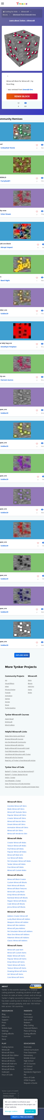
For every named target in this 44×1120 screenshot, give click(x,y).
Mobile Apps (7, 1028)
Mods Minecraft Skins (15, 809)
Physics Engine (10, 690)
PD (25, 1074)
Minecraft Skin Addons (16, 925)
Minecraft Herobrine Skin (17, 833)
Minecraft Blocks (8, 1061)
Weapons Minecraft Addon (17, 922)
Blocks (5, 15)
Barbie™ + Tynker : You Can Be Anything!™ (19, 771)
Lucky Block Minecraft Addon (18, 919)
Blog (3, 1014)
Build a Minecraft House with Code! (17, 748)
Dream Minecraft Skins (16, 824)
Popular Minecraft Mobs (16, 852)
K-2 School (28, 1066)
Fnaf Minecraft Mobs (15, 849)
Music (7, 705)
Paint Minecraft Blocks (16, 885)
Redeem (27, 1022)
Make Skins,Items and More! (15, 736)
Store (4, 1039)
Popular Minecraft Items (16, 959)
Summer (27, 1036)
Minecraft (25, 12)
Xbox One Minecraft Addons (18, 934)
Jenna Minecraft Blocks (16, 907)
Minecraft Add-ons (9, 1063)
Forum (4, 1036)
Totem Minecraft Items (16, 965)
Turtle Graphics (10, 708)
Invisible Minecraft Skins (17, 806)
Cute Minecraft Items (15, 977)
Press (4, 1022)
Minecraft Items (8, 1066)
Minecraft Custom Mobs (16, 870)
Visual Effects (9, 683)
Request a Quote (30, 1083)
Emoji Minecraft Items (16, 962)
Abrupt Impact (7, 247)
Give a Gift (28, 1020)
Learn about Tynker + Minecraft (22, 20)
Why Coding (29, 1025)
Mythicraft (8, 722)
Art (6, 680)
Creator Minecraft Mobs (16, 842)
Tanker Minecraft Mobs (16, 864)
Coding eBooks (8, 1033)
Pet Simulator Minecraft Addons (20, 931)
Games (7, 699)
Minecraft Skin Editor (10, 1055)
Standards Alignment (32, 1072)
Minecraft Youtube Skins (17, 812)
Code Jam (5, 1072)
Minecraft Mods (8, 1069)
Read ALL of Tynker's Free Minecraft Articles (20, 760)
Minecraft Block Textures (17, 888)
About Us (5, 1017)
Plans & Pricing (30, 1031)
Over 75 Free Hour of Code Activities (17, 784)
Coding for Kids (11, 12)
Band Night (5, 280)
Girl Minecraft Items (15, 974)
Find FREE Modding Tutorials (15, 751)
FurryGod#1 (5, 181)
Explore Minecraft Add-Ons (14, 745)
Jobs (3, 1025)
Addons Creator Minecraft (17, 916)
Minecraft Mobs (8, 1058)
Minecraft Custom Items (16, 953)
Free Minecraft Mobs (15, 867)
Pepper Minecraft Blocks (17, 901)
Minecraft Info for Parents (14, 757)
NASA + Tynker (10, 777)
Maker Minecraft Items (16, 956)
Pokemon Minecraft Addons (18, 937)
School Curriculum (31, 1050)
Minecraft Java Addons (16, 928)
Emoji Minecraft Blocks (16, 895)
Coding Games (7, 1047)
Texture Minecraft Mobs (16, 846)
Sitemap (5, 1031)
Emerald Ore (28, 89)
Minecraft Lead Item (15, 950)
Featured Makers (30, 1028)
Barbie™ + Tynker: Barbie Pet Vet (16, 774)
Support (5, 1020)
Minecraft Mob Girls (15, 855)
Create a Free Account (22, 1117)
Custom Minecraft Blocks (17, 882)
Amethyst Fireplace (8, 347)
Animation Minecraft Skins (17, 827)
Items (30, 690)
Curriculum (28, 1017)
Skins (30, 680)
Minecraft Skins (8, 1052)
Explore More (22, 655)
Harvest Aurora (7, 380)
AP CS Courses (29, 1063)
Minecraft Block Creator (16, 879)
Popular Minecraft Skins (16, 815)
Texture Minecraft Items (16, 968)
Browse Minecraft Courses (14, 739)
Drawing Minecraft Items (17, 971)
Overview (28, 1014)
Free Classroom (30, 1052)
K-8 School (28, 1069)
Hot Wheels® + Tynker (13, 781)
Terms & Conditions (9, 1093)
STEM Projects (29, 1080)
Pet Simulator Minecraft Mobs (19, 861)
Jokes (7, 686)
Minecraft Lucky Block (15, 892)
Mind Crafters (10, 725)
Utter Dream (6, 214)
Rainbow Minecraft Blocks (17, 898)
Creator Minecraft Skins (16, 818)
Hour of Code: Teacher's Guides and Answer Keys (22, 787)
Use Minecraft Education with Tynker (18, 754)
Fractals (7, 693)
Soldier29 (4, 313)
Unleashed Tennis (8, 148)
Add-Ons (31, 686)
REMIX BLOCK (22, 96)
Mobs (30, 693)
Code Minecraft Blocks (16, 904)
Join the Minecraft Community (15, 742)
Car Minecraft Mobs (15, 858)
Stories (7, 702)
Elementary (28, 1055)
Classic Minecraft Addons (17, 940)
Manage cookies (11, 1111)
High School (28, 1061)
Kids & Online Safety (10, 1098)
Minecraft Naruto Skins (16, 821)
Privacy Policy (8, 1096)
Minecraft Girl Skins (15, 830)
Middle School (29, 1058)
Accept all (30, 1111)
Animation (8, 696)
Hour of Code (7, 1074)
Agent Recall (9, 719)
